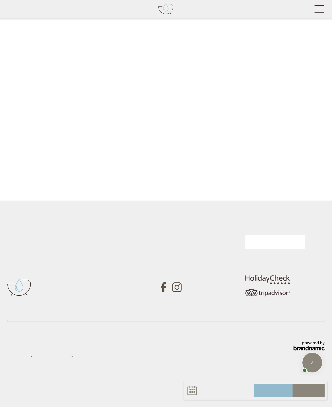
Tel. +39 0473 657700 (95, 271)
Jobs (75, 346)
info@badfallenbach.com (98, 285)
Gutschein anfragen (190, 238)
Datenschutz (41, 346)
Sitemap (61, 346)
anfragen (273, 390)
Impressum (17, 346)
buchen (308, 390)
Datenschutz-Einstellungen (106, 346)
